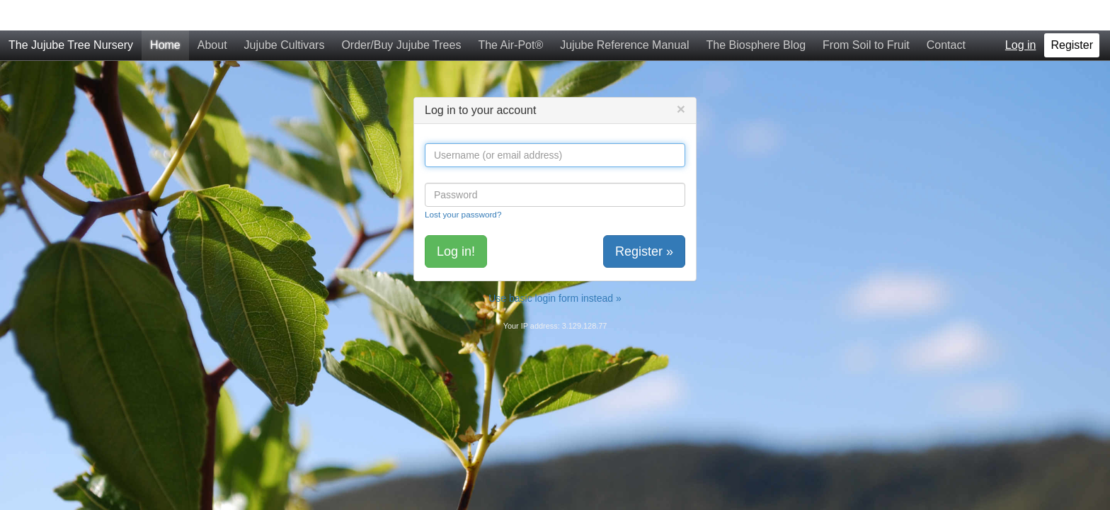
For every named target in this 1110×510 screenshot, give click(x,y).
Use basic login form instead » (555, 267)
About (212, 14)
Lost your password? (463, 183)
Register (1072, 14)
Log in (1020, 14)
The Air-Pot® (510, 14)
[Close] (681, 78)
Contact (946, 14)
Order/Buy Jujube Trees (401, 14)
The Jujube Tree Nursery (70, 14)
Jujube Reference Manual (624, 14)
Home (165, 14)
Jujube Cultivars (284, 14)
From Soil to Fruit (866, 14)
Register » (644, 221)
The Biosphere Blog (756, 14)
